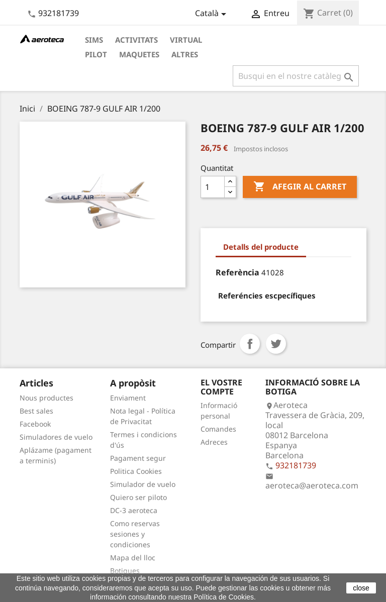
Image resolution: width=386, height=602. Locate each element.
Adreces (214, 442)
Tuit (276, 344)
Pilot (96, 54)
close (361, 588)
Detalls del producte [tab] (261, 247)
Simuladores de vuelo (56, 437)
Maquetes (139, 54)
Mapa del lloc (132, 557)
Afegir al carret (299, 186)
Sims (94, 40)
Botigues (125, 570)
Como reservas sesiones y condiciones (135, 534)
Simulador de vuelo (142, 484)
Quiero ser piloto (138, 497)
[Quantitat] (213, 187)
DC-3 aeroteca (133, 510)
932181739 (58, 13)
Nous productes (46, 398)
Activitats (136, 40)
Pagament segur (138, 458)
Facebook (35, 424)
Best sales (36, 411)
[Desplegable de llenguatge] (212, 14)
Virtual (186, 40)
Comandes (218, 429)
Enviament (128, 398)
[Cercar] (296, 75)
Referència (237, 272)
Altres (184, 54)
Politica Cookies (136, 471)
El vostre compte (221, 387)
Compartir (250, 344)
